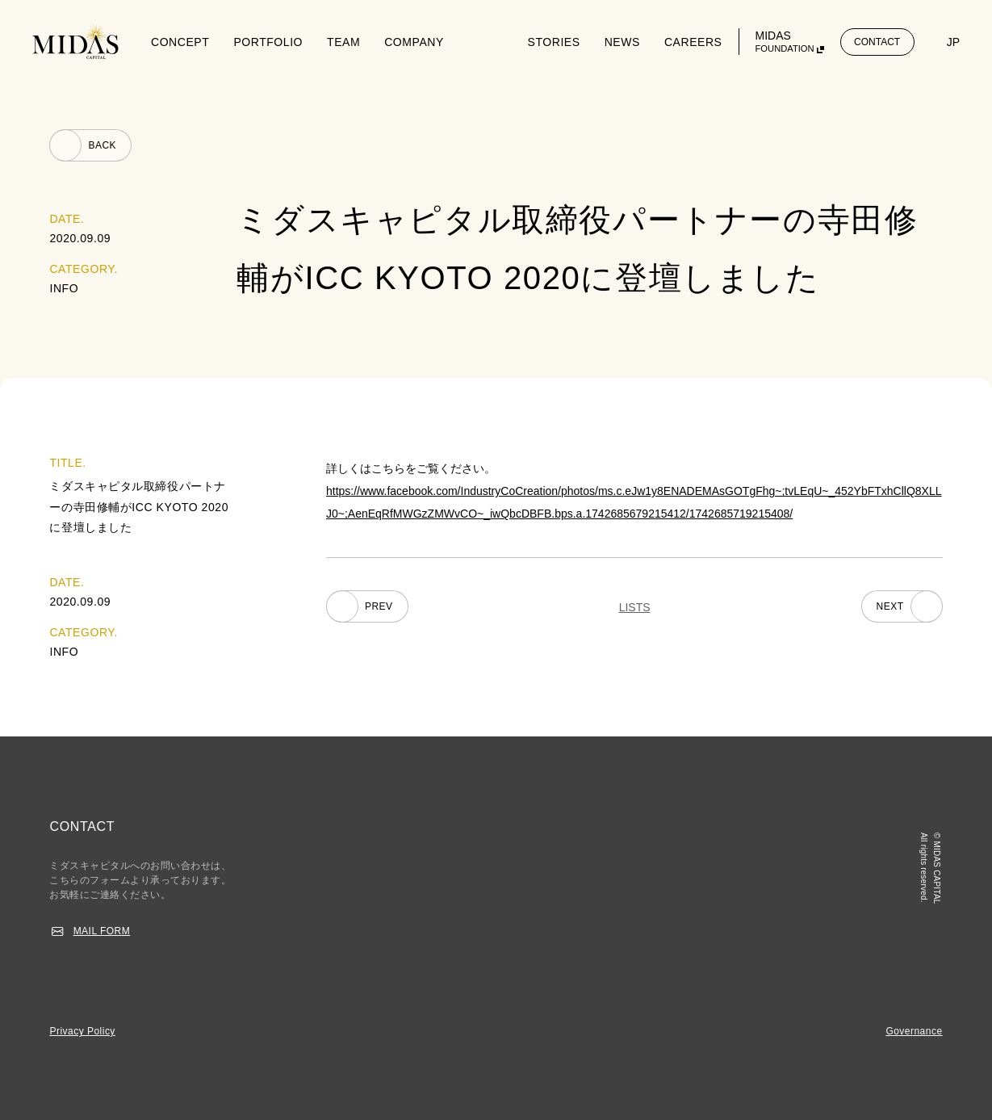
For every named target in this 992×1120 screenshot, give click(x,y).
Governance (913, 1031)
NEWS (622, 42)
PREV (379, 606)
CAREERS (693, 42)
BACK (102, 145)
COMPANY (414, 42)
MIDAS (785, 42)
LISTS (635, 607)
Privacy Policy (82, 1031)
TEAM (343, 42)
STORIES (554, 42)
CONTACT (877, 42)
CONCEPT (180, 42)
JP (953, 42)
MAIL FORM (102, 931)
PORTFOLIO (268, 42)
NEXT (890, 606)
